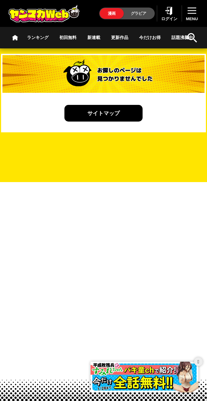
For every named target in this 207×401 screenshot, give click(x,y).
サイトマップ (103, 113)
